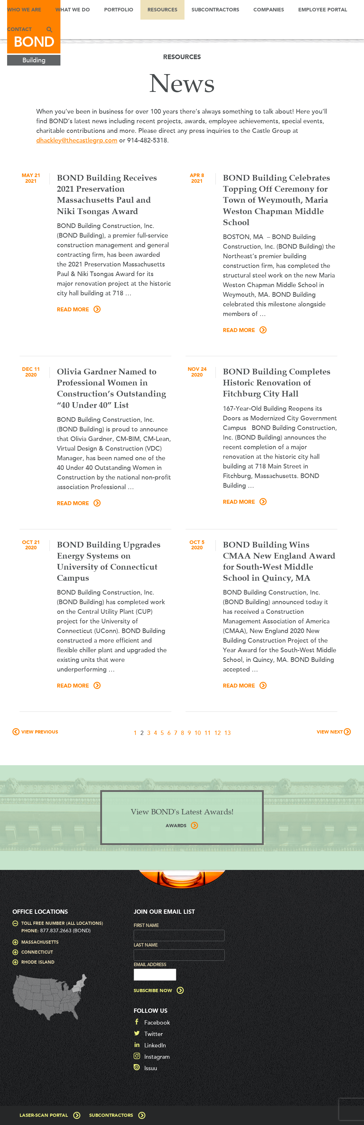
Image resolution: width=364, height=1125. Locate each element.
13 (227, 733)
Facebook (157, 1022)
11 (207, 733)
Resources (162, 9)
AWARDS (176, 826)
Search (49, 29)
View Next (330, 732)
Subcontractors (215, 9)
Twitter (153, 1034)
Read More (73, 309)
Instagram (157, 1057)
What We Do (72, 9)
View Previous (39, 732)
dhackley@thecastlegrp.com (76, 140)
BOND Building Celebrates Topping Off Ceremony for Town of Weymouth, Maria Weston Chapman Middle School (276, 200)
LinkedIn (155, 1045)
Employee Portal (322, 9)
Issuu (150, 1068)
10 (197, 733)
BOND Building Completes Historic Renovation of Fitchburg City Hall (277, 383)
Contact (19, 29)
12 (217, 733)
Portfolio (118, 9)
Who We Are (24, 9)
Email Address (150, 964)
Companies (268, 9)
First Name (146, 925)
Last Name (145, 945)
